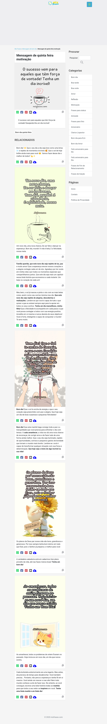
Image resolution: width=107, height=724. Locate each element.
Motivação (75, 105)
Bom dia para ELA (78, 138)
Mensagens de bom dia (29, 49)
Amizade (74, 116)
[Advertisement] (53, 29)
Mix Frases (18, 49)
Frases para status (78, 110)
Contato (74, 194)
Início (73, 189)
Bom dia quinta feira (23, 132)
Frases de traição (78, 174)
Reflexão (74, 99)
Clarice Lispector (78, 133)
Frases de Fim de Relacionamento (78, 167)
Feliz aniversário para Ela (79, 158)
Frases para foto (77, 121)
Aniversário (75, 127)
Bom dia (74, 77)
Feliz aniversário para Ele (79, 150)
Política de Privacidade (80, 200)
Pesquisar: (74, 58)
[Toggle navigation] (89, 4)
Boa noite (75, 88)
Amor (73, 94)
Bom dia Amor (77, 144)
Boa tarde (75, 83)
